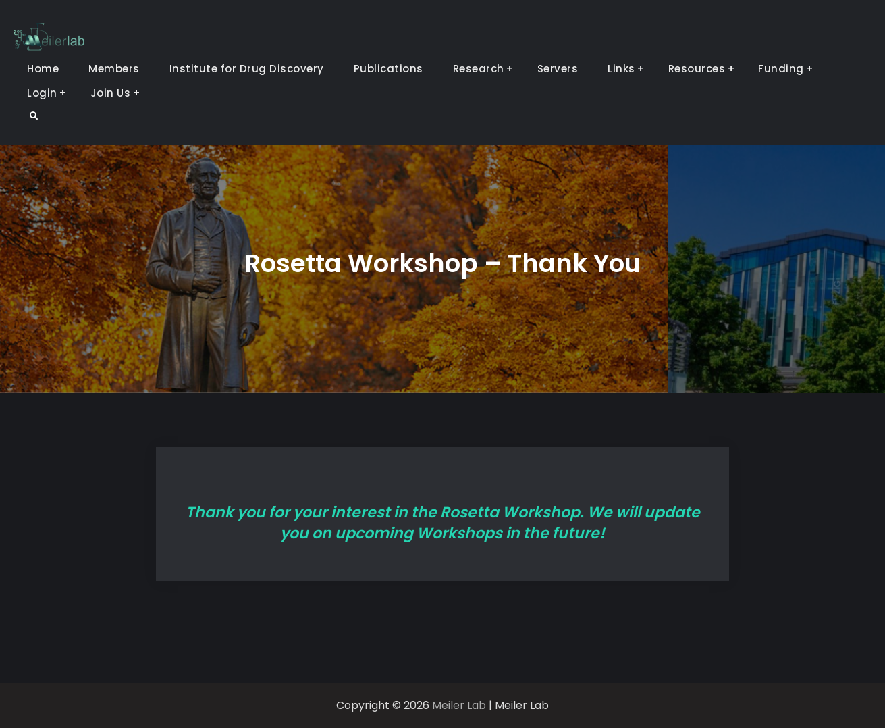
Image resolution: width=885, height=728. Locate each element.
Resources (697, 68)
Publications (388, 68)
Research (478, 68)
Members (114, 68)
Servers (558, 68)
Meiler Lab (459, 705)
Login (42, 93)
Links (621, 68)
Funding (781, 68)
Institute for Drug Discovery (246, 68)
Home (43, 68)
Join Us (110, 93)
